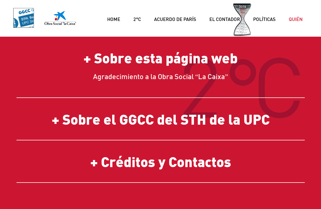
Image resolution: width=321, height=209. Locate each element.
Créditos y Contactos (166, 161)
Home (113, 19)
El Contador (224, 19)
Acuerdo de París (175, 19)
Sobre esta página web (166, 57)
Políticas (264, 19)
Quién (296, 19)
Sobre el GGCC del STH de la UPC (166, 119)
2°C (137, 19)
